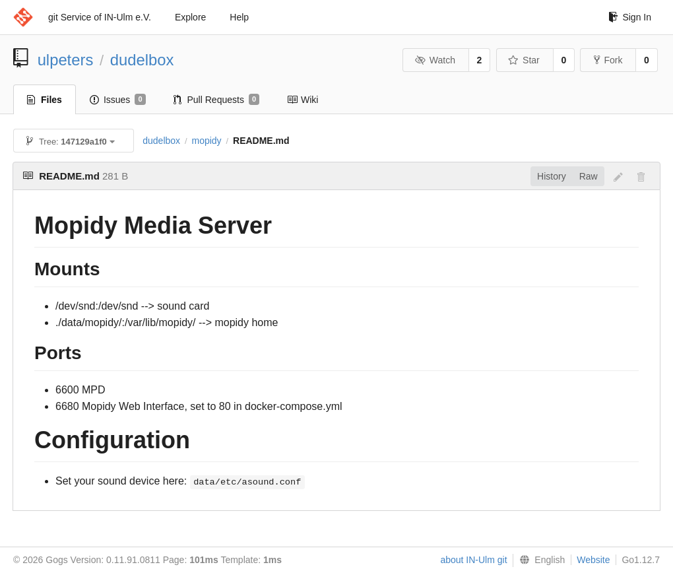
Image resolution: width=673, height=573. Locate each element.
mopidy (206, 140)
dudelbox (142, 60)
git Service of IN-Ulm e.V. (99, 17)
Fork (608, 60)
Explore (190, 17)
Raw (588, 176)
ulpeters (66, 60)
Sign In (629, 17)
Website (593, 560)
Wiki (302, 99)
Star (524, 60)
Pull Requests (217, 100)
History (551, 176)
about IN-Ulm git (473, 560)
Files (44, 99)
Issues (118, 100)
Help (239, 17)
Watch (434, 60)
